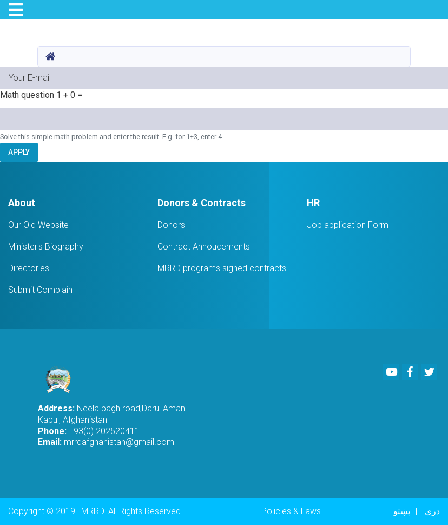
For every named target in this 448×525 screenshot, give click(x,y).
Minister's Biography (45, 246)
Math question (27, 95)
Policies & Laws (291, 511)
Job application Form (347, 225)
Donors (171, 225)
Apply (19, 152)
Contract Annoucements (203, 246)
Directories (28, 268)
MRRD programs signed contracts (221, 268)
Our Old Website (38, 225)
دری (432, 511)
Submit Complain (40, 290)
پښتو (401, 511)
